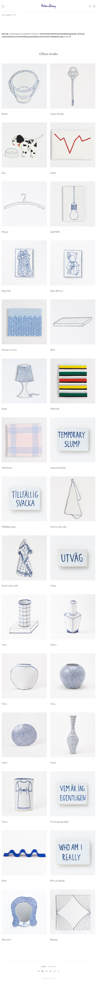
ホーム (4, 15)
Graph (53, 173)
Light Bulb (55, 232)
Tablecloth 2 (7, 468)
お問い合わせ (52, 966)
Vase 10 (53, 645)
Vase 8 (53, 762)
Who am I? (6, 939)
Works (9, 15)
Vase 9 (4, 821)
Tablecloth (55, 409)
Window (54, 939)
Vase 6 (4, 762)
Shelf (52, 350)
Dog (3, 173)
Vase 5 (53, 704)
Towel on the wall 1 (58, 527)
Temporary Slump (58, 468)
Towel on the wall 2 (10, 585)
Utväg (53, 585)
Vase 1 (4, 645)
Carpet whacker (57, 114)
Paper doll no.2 (56, 291)
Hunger (5, 232)
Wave (4, 881)
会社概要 (43, 966)
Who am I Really (57, 881)
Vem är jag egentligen (59, 821)
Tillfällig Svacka (9, 527)
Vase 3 (4, 704)
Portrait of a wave (9, 350)
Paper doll (6, 291)
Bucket (5, 114)
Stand (4, 409)
